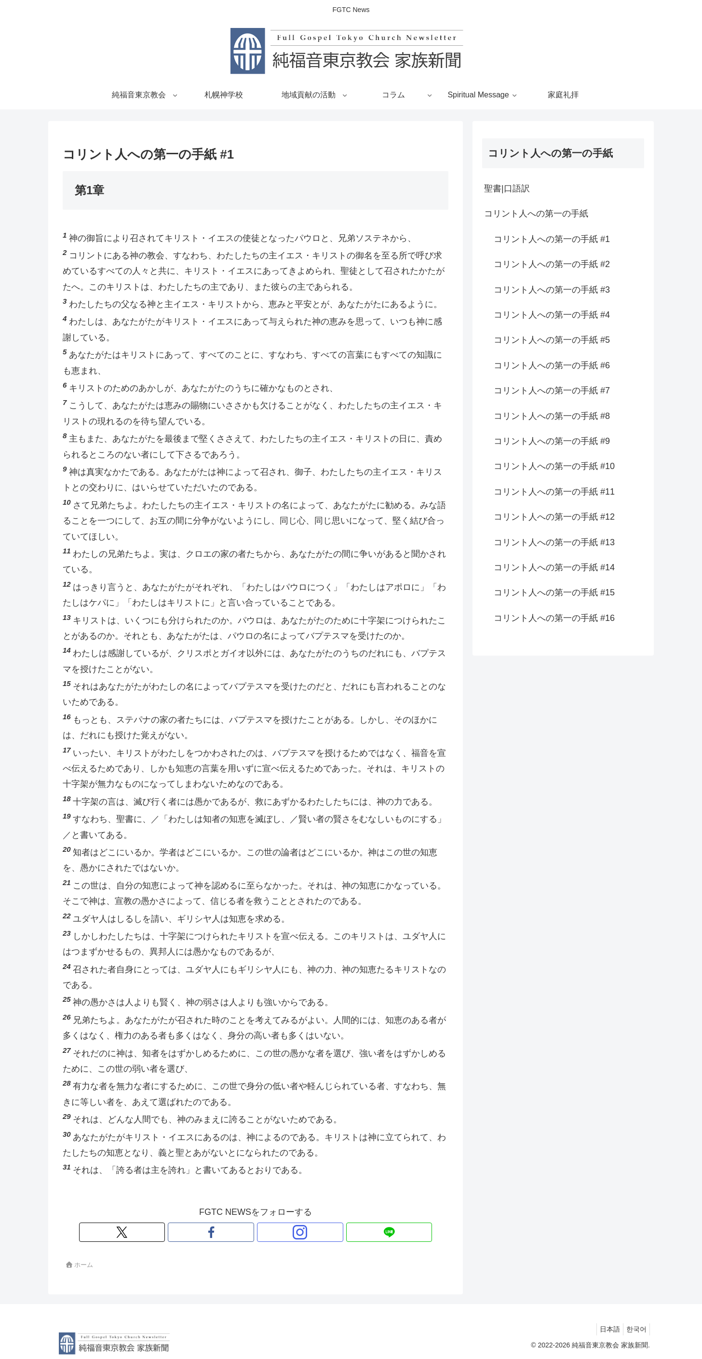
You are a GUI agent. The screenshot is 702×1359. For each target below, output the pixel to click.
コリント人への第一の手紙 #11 (554, 492)
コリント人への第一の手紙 (536, 213)
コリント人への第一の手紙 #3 (552, 290)
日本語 (604, 1329)
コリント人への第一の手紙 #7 (552, 390)
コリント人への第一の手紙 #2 (552, 264)
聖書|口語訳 (507, 188)
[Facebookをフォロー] (244, 1232)
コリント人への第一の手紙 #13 (554, 542)
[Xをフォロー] (222, 1232)
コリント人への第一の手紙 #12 (554, 517)
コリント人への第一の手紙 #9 (552, 441)
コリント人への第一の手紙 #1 (552, 239)
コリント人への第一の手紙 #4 (552, 315)
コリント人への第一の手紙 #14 (554, 567)
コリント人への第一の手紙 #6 (552, 365)
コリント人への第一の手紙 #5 (552, 340)
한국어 (634, 1329)
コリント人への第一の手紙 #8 (552, 416)
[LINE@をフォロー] (288, 1232)
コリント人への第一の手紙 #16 (554, 618)
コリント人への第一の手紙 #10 (554, 466)
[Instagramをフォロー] (266, 1232)
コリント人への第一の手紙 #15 (554, 592)
